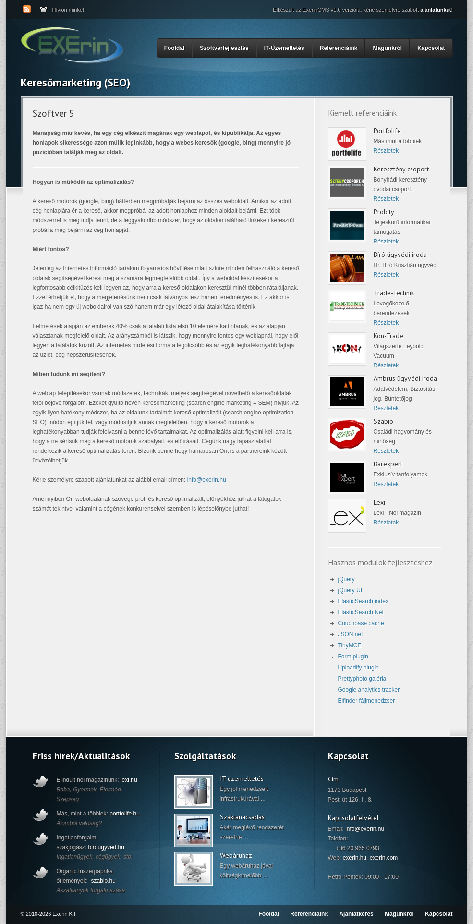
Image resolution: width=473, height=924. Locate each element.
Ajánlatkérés (356, 914)
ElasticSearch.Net (361, 612)
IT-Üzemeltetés (285, 47)
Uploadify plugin (358, 667)
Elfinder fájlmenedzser (366, 700)
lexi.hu (129, 780)
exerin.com (384, 857)
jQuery (346, 579)
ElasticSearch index (363, 601)
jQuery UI (350, 590)
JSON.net (350, 634)
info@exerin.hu (206, 479)
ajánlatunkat (435, 9)
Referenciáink (339, 48)
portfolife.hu (124, 813)
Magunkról (387, 48)
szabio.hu (103, 880)
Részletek (386, 150)
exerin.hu (354, 857)
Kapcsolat (431, 48)
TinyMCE (350, 645)
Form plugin (353, 656)
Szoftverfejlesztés (225, 47)
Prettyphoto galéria (362, 678)
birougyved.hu (106, 847)
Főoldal (174, 48)
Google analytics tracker (369, 689)
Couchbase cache (361, 623)
